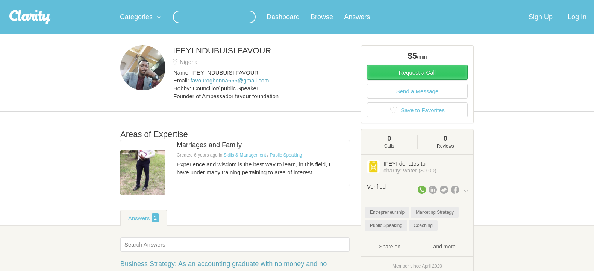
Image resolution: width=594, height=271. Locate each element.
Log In (577, 26)
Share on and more (417, 255)
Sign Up (541, 26)
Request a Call (417, 81)
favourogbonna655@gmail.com (230, 89)
